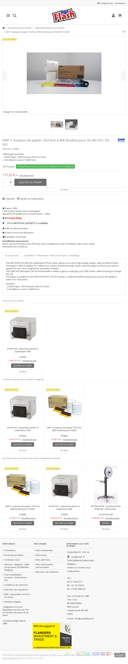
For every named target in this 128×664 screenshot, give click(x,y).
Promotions (10, 550)
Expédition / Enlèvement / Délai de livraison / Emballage (51, 255)
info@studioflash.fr (84, 618)
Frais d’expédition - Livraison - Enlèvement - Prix (16, 577)
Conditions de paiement (16, 585)
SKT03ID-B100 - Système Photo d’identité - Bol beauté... (106, 507)
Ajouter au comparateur (32, 198)
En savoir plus (12, 255)
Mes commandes (44, 550)
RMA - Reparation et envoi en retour (17, 595)
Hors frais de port (27, 175)
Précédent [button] (4, 75)
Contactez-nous (12, 559)
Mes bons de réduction (47, 572)
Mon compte (40, 543)
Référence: (7, 149)
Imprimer (10, 198)
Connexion (120, 3)
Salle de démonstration (16, 228)
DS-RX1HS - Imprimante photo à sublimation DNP (22, 350)
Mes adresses (43, 559)
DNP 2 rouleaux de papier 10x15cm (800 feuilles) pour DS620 (64, 429)
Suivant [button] (124, 75)
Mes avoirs (41, 555)
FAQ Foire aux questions (16, 589)
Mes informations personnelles (44, 566)
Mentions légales (12, 601)
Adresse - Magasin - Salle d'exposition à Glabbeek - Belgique (17, 567)
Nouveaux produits (13, 555)
